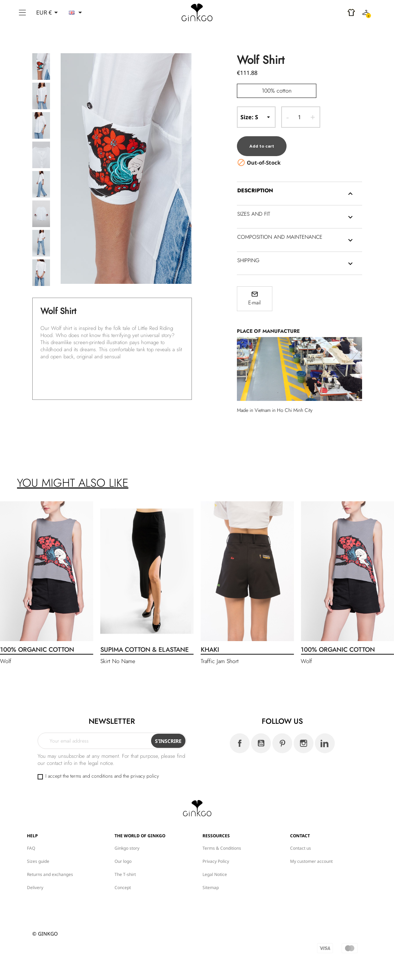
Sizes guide (38, 854)
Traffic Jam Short (220, 654)
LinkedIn (324, 736)
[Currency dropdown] (48, 12)
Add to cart (263, 139)
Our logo (123, 854)
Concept (123, 881)
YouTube (261, 736)
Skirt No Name (117, 654)
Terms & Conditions (221, 841)
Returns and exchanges (50, 868)
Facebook (239, 736)
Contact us (300, 841)
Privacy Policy (215, 854)
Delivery (35, 881)
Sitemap (210, 881)
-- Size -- (256, 117)
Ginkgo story (127, 841)
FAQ (31, 841)
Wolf (5, 654)
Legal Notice (214, 868)
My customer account (311, 854)
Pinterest (282, 736)
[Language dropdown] (76, 12)
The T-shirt (125, 868)
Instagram (303, 736)
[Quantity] (299, 117)
